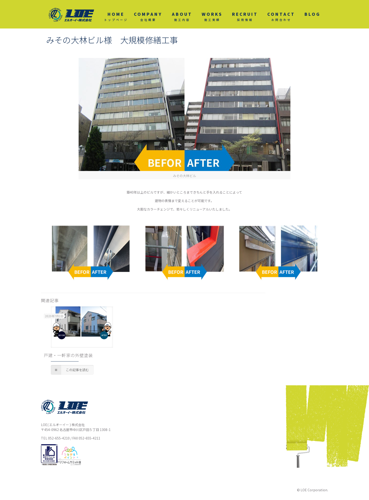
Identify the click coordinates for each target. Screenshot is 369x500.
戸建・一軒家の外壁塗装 (68, 355)
